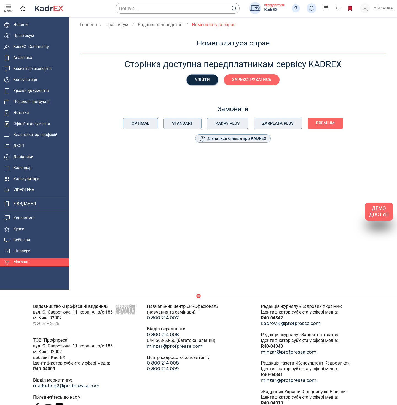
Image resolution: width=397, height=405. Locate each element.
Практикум (19, 36)
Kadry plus (228, 123)
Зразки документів (26, 91)
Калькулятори (22, 179)
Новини (16, 25)
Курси (14, 229)
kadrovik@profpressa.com (291, 323)
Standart (182, 123)
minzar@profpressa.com (175, 346)
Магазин (16, 262)
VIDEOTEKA (19, 190)
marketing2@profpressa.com (66, 385)
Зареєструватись (251, 79)
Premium (325, 123)
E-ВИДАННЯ (20, 204)
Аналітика (18, 58)
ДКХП (14, 146)
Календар (18, 168)
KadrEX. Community (26, 47)
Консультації (20, 80)
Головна (88, 24)
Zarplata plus (278, 123)
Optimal (140, 123)
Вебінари (17, 240)
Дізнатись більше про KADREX (233, 139)
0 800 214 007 (163, 317)
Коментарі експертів (28, 69)
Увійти (202, 79)
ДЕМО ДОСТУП (379, 212)
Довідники (18, 157)
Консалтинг (19, 218)
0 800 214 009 (163, 368)
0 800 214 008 (163, 334)
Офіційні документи (27, 124)
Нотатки (16, 113)
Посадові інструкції (26, 102)
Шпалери (17, 251)
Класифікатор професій (30, 135)
